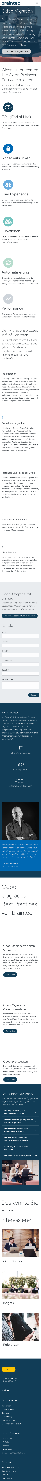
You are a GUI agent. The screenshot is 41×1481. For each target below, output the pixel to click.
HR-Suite (5, 1442)
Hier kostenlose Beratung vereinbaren (19, 616)
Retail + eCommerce (10, 1467)
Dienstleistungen (9, 1471)
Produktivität (7, 1449)
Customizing (7, 1416)
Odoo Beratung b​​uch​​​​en (16, 51)
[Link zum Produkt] (20, 1243)
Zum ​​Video (10, 974)
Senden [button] (34, 695)
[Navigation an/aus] (37, 3)
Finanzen (5, 1445)
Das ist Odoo (7, 1438)
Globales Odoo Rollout (11, 1424)
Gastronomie (7, 1478)
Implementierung (9, 1420)
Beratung (5, 1413)
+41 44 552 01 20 (9, 1381)
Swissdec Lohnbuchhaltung (13, 1453)
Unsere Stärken (8, 1409)
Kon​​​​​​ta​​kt (8, 1369)
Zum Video (10, 1031)
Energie (5, 1475)
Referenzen (6, 1406)
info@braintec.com (9, 1378)
